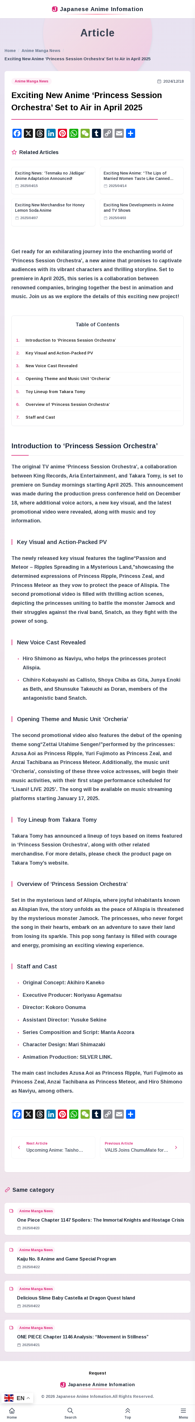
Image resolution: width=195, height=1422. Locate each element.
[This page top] (127, 1413)
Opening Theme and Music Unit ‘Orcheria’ (68, 378)
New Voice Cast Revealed (51, 366)
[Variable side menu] (183, 1413)
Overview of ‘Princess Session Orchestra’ (68, 404)
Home (10, 50)
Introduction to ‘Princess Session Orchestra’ (71, 340)
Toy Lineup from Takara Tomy (55, 391)
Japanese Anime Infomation (97, 9)
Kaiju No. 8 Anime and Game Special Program (66, 1259)
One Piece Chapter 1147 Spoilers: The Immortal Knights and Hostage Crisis (100, 1220)
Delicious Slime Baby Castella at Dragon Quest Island (76, 1298)
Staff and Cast (40, 417)
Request (97, 1373)
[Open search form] (70, 1413)
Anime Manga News (41, 50)
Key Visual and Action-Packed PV (59, 353)
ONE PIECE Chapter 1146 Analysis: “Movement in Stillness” (82, 1336)
